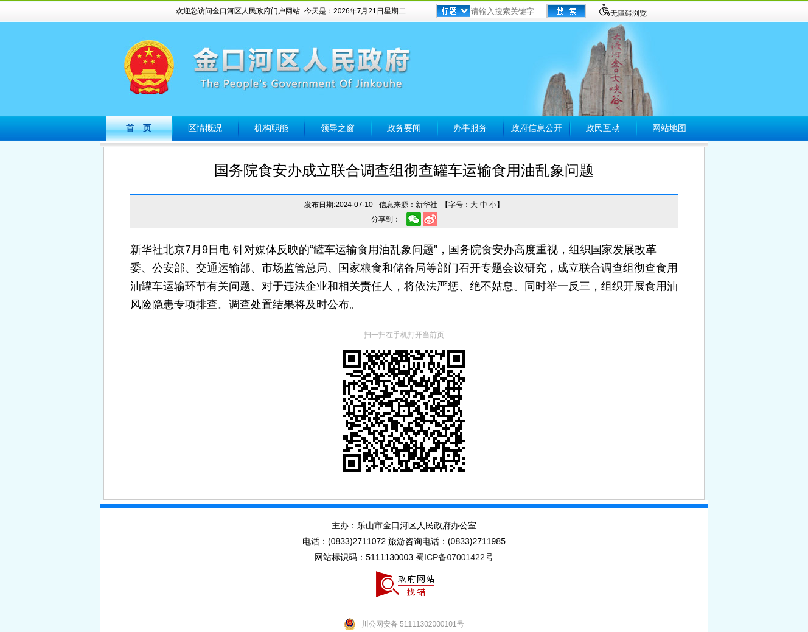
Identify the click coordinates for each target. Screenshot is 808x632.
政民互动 (603, 128)
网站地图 (669, 128)
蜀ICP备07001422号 (454, 557)
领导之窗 (338, 128)
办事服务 (470, 128)
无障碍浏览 (622, 13)
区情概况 (205, 128)
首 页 (139, 128)
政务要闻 (404, 128)
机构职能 (271, 128)
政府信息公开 (536, 128)
